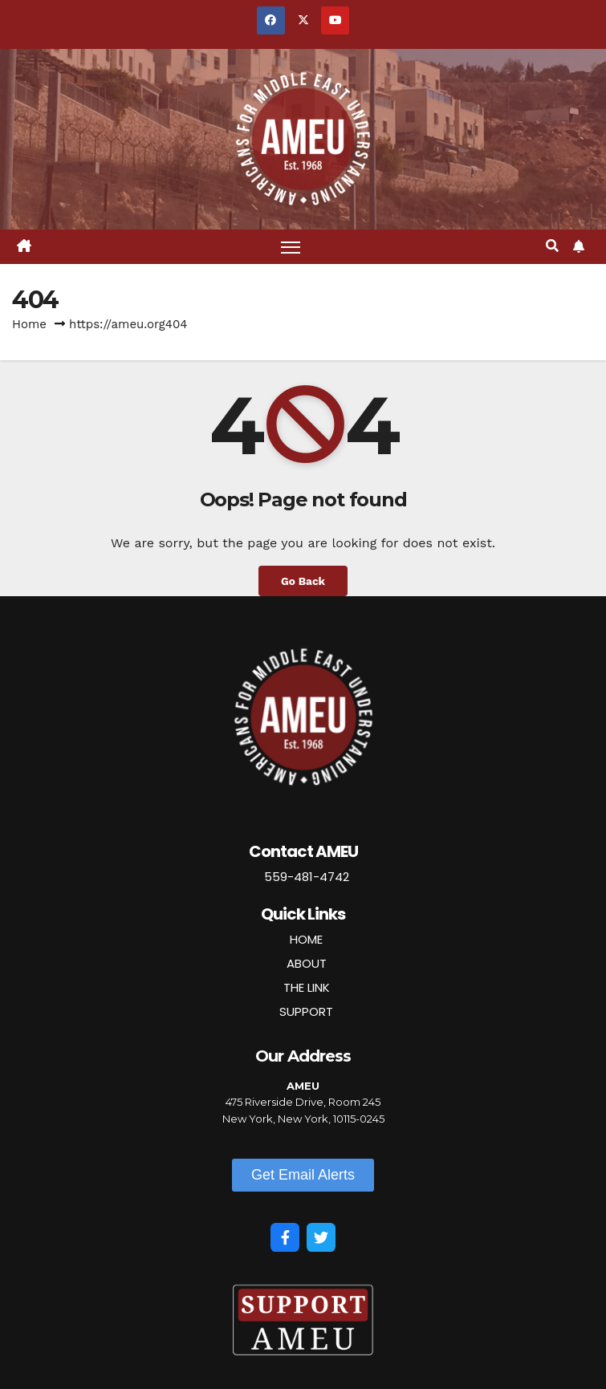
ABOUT (307, 963)
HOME (306, 939)
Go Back (303, 581)
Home (29, 324)
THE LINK (306, 987)
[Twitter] (321, 1237)
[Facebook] (284, 1237)
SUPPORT (306, 1011)
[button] (552, 246)
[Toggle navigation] (290, 246)
